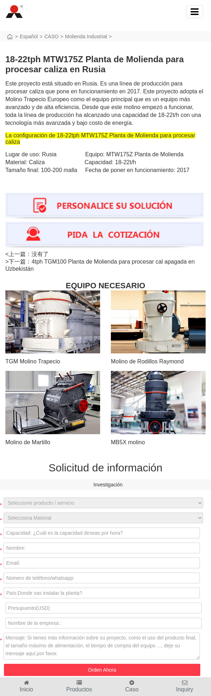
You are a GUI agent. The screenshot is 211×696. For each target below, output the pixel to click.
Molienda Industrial (86, 36)
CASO (51, 36)
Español (29, 36)
